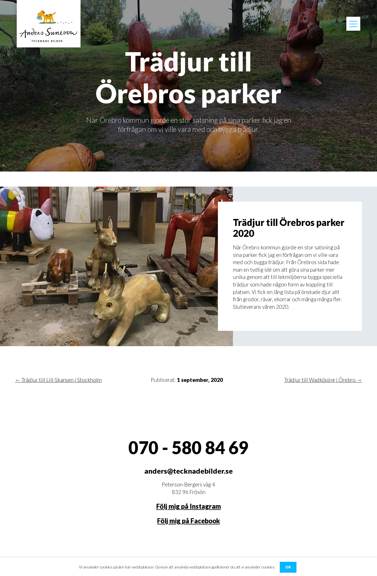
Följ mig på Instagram (188, 506)
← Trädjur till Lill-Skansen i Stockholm (58, 380)
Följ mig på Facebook (188, 521)
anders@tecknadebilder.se (188, 471)
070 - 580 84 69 (188, 447)
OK (288, 567)
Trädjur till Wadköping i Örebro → (323, 380)
